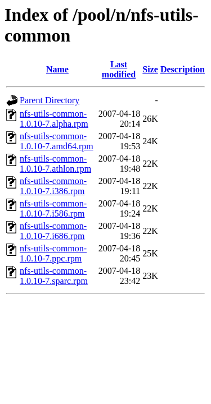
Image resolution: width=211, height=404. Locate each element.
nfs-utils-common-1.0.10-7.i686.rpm (53, 231)
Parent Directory (49, 100)
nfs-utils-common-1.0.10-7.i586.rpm (53, 208)
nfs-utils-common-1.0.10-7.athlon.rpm (55, 163)
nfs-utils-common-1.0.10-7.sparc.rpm (54, 276)
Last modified (119, 69)
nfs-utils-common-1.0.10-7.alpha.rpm (54, 118)
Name (57, 69)
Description (182, 69)
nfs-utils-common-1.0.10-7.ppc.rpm (53, 253)
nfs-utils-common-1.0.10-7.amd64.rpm (56, 141)
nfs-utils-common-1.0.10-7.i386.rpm (53, 186)
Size (150, 69)
